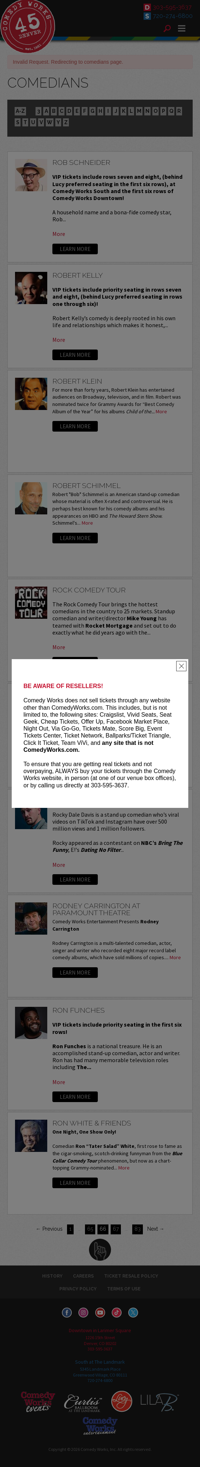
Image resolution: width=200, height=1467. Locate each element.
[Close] (181, 666)
